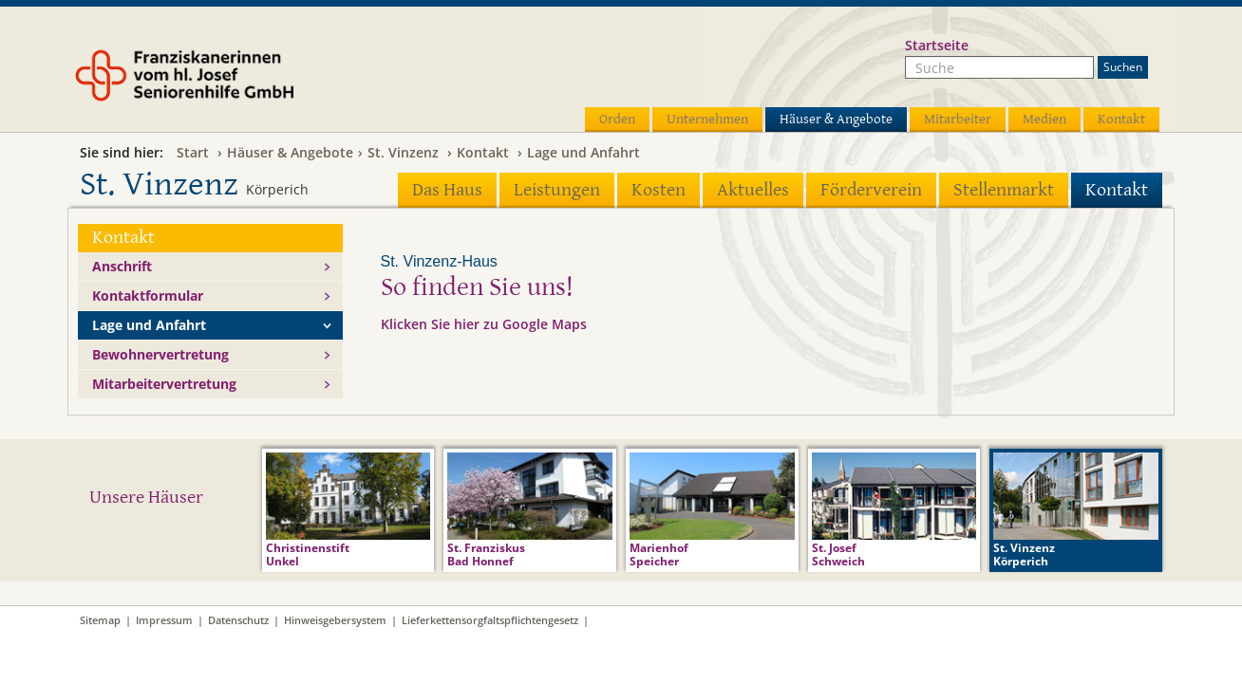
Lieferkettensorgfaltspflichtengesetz (490, 620)
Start (193, 152)
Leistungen (557, 190)
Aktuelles (753, 190)
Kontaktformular (147, 295)
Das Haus (447, 190)
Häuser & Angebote (836, 119)
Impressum (164, 620)
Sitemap (100, 620)
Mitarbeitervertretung (164, 384)
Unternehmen (707, 119)
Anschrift (122, 266)
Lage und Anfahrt (583, 152)
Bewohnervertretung (160, 354)
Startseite (937, 45)
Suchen (1122, 67)
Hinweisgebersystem (335, 620)
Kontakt (1121, 119)
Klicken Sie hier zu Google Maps (484, 324)
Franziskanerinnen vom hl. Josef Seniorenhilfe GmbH (220, 82)
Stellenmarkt (1003, 190)
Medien (1044, 119)
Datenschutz (238, 620)
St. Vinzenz (403, 152)
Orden (617, 119)
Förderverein (871, 190)
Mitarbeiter (957, 119)
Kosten (658, 190)
